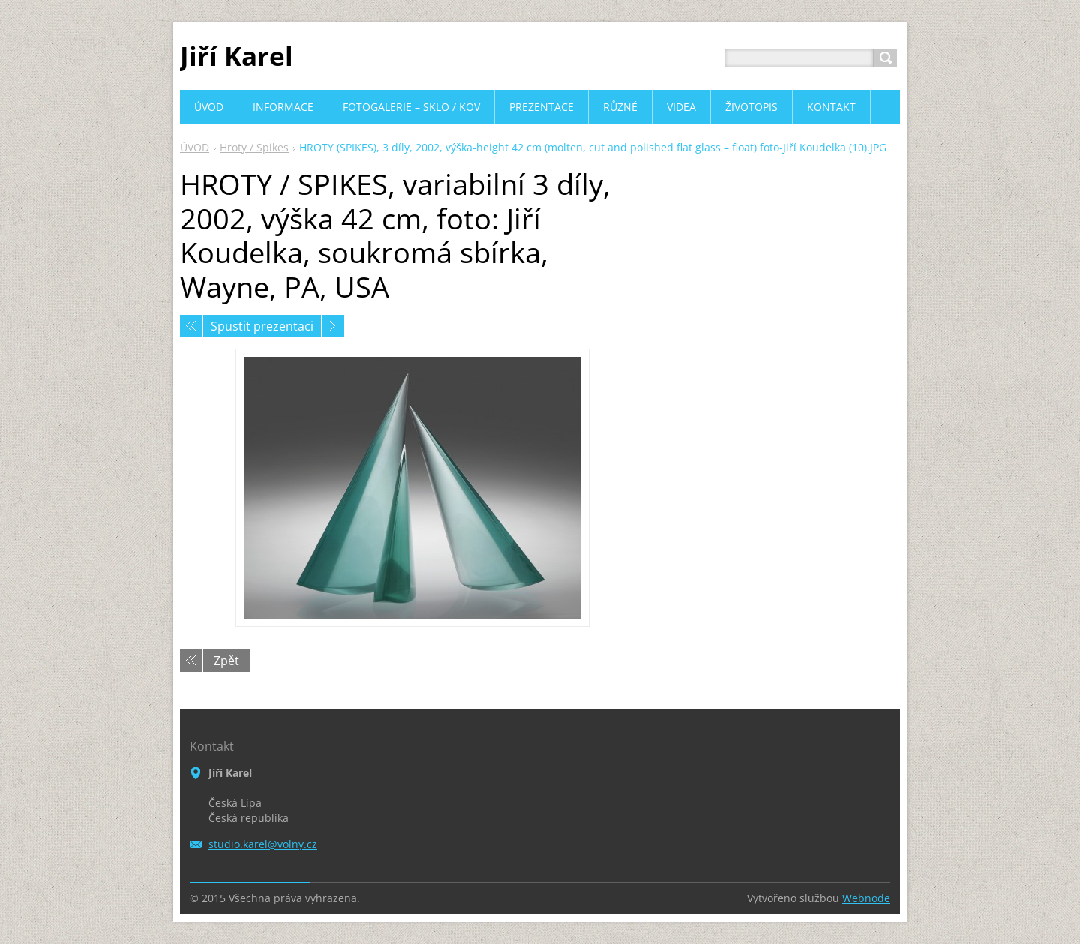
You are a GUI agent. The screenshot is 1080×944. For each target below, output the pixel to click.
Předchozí (191, 326)
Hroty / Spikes (254, 147)
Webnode (866, 898)
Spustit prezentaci (262, 326)
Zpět (226, 660)
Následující (333, 326)
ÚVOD (194, 147)
